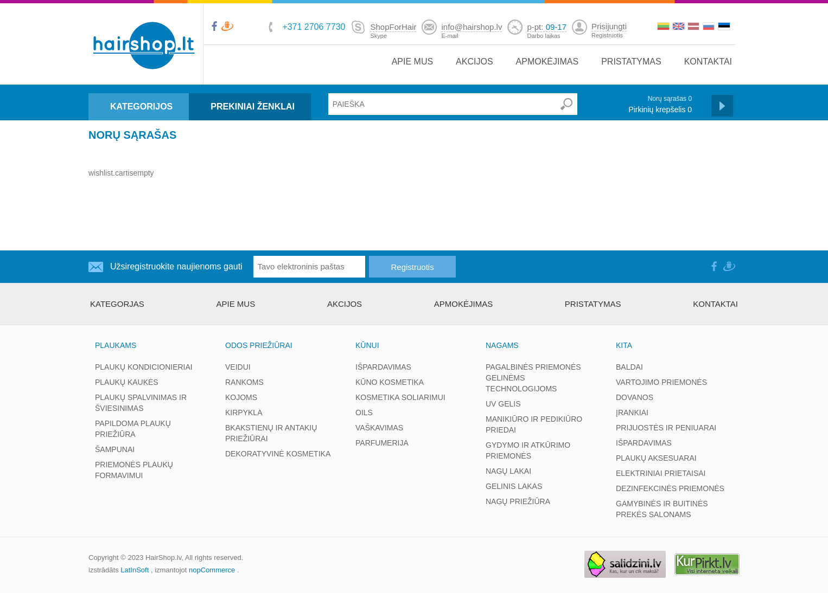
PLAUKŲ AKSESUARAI (656, 458)
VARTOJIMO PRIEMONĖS (661, 382)
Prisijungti (609, 26)
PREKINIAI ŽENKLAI (253, 106)
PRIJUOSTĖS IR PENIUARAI (666, 427)
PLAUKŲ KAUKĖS (126, 382)
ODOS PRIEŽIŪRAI (258, 345)
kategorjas (117, 303)
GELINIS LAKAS (514, 486)
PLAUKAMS (115, 345)
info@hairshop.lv (471, 26)
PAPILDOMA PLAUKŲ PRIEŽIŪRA (133, 429)
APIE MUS (412, 61)
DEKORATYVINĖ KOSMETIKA (277, 453)
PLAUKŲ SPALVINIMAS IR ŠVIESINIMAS (141, 402)
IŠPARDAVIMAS (383, 367)
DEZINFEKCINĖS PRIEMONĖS (670, 488)
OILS (364, 412)
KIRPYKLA (243, 412)
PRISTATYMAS (631, 61)
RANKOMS (244, 382)
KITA (624, 345)
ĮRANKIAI (632, 412)
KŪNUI (367, 345)
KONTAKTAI (708, 61)
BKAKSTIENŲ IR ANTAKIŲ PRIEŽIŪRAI (271, 433)
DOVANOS (634, 397)
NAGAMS (502, 345)
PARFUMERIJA (382, 443)
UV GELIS (503, 403)
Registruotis (607, 35)
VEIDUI (238, 367)
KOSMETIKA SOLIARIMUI (400, 397)
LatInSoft (134, 570)
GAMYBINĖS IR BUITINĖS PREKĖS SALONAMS (662, 509)
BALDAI (629, 367)
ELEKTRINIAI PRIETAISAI (660, 473)
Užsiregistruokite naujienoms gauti (176, 266)
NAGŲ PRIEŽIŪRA (518, 501)
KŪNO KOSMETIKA (389, 382)
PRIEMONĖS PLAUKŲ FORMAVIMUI (134, 470)
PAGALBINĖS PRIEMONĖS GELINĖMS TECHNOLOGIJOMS (533, 378)
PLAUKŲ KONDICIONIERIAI (144, 367)
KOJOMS (241, 397)
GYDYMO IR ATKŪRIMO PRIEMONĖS (528, 450)
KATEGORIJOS (141, 106)
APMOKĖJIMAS (547, 61)
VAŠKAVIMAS (379, 427)
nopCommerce (212, 570)
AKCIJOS (474, 61)
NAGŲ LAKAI (508, 471)
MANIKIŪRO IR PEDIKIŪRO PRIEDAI (534, 424)
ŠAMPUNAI (115, 449)
